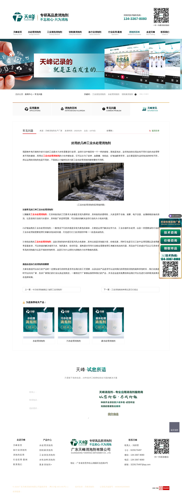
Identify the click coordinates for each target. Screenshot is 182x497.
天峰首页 (17, 445)
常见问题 (38, 94)
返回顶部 (174, 430)
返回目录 (155, 131)
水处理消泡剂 (113, 94)
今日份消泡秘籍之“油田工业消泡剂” (47, 289)
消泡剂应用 (19, 455)
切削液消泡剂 (127, 94)
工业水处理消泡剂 (51, 156)
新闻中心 (28, 94)
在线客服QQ (132, 3)
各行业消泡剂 (20, 450)
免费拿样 (160, 3)
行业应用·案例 (20, 460)
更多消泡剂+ (45, 464)
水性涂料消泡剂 (47, 460)
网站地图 (148, 3)
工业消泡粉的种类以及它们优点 (124, 289)
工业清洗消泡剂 (99, 94)
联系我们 (17, 464)
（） (58, 487)
